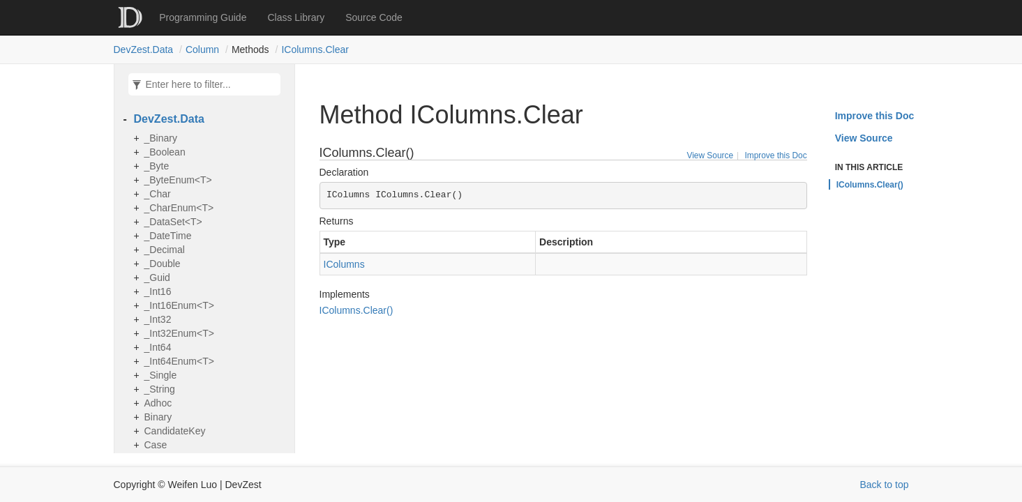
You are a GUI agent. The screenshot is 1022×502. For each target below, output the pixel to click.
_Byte (157, 166)
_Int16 (158, 291)
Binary (158, 417)
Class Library (295, 17)
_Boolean (165, 152)
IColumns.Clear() (356, 310)
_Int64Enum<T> (179, 361)
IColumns (344, 264)
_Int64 (158, 347)
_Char (157, 193)
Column (202, 49)
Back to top (883, 484)
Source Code (374, 17)
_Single (160, 375)
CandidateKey (175, 430)
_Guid (157, 277)
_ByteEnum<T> (178, 179)
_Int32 (158, 319)
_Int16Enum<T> (179, 305)
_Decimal (164, 249)
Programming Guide (202, 17)
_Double (162, 263)
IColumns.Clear (315, 49)
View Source (709, 155)
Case (155, 444)
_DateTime (168, 235)
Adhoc (158, 403)
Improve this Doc (775, 155)
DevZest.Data (144, 49)
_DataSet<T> (173, 221)
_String (159, 389)
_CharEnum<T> (179, 207)
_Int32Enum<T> (179, 333)
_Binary (160, 138)
